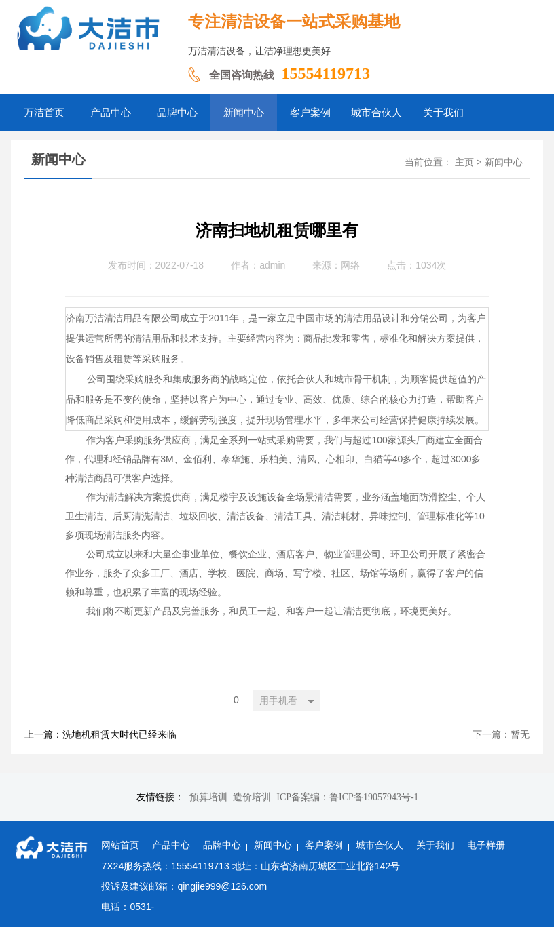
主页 (464, 162)
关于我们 (435, 845)
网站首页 (120, 845)
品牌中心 (222, 845)
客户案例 (324, 845)
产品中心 (171, 845)
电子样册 (486, 845)
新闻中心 (504, 162)
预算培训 (208, 797)
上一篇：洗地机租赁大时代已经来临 (100, 735)
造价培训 (252, 797)
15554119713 (325, 73)
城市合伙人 (379, 845)
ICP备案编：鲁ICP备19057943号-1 (347, 797)
